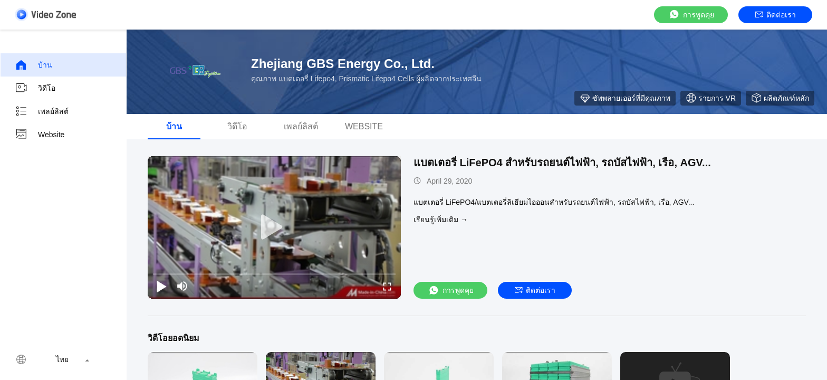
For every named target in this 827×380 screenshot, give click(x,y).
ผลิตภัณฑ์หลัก (780, 98)
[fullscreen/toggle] (387, 286)
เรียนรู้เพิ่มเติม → (441, 219)
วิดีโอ (35, 88)
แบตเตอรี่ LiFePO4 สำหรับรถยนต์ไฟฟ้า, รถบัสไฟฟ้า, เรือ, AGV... (562, 162)
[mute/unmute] (182, 286)
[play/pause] (161, 286)
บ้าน (33, 65)
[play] (274, 227)
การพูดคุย (691, 14)
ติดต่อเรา (775, 15)
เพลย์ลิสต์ (42, 111)
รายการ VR (711, 98)
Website (39, 134)
